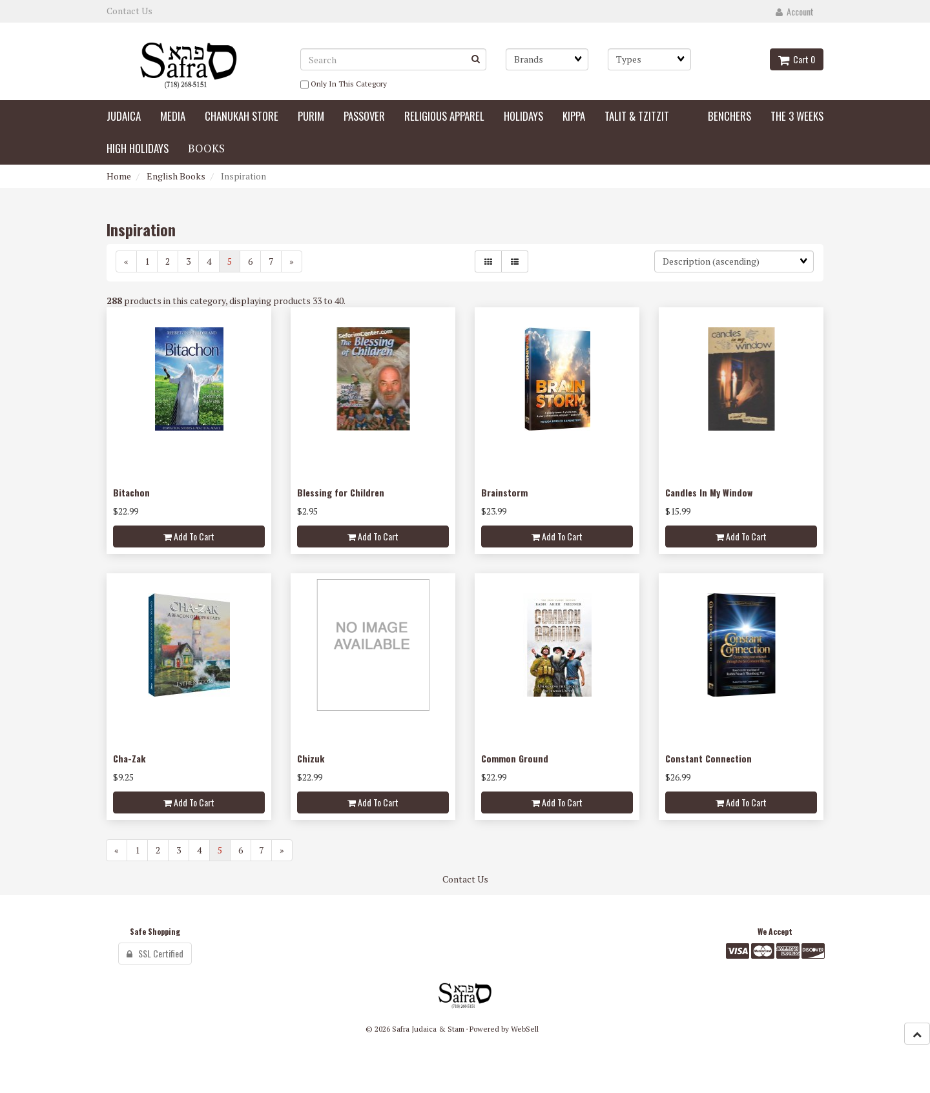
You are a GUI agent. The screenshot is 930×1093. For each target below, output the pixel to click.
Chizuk (310, 758)
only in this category (343, 85)
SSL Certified (155, 953)
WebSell (525, 1029)
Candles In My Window (708, 492)
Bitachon (131, 492)
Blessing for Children (340, 492)
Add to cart (188, 536)
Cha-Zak (129, 758)
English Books (176, 176)
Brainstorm (504, 492)
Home (119, 176)
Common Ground (514, 758)
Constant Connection (708, 758)
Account (795, 11)
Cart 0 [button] (796, 59)
